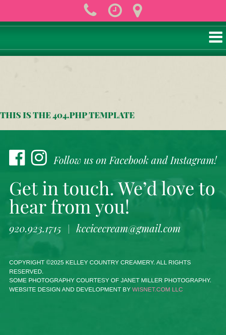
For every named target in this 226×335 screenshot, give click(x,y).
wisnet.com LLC (157, 289)
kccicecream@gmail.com (129, 228)
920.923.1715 (35, 228)
